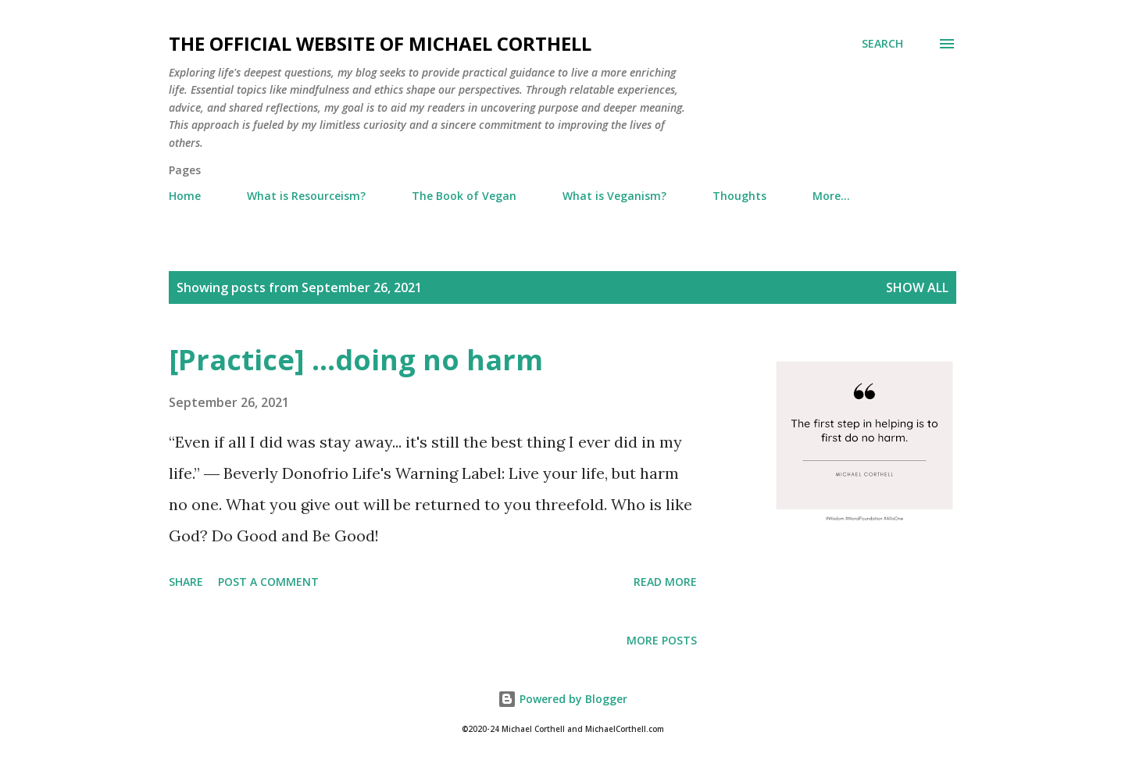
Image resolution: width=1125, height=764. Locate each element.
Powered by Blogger (562, 698)
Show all (917, 287)
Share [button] (186, 581)
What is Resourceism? (306, 195)
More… (831, 195)
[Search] (882, 43)
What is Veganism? (614, 195)
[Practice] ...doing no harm (356, 360)
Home (185, 195)
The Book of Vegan (464, 195)
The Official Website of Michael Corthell (380, 43)
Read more (665, 581)
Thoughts (739, 195)
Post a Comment (268, 581)
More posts (662, 640)
